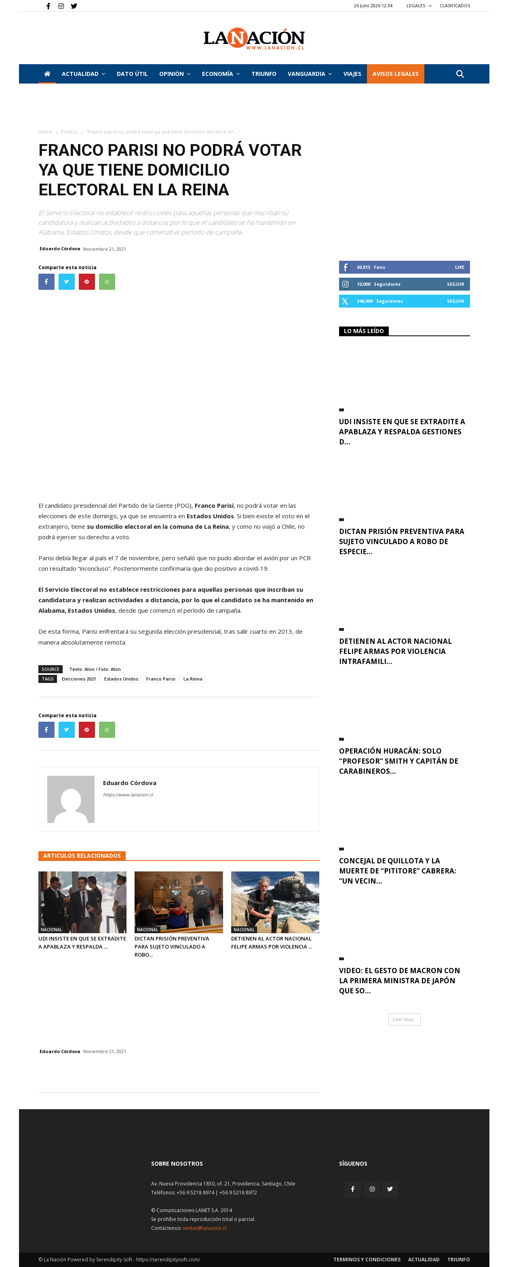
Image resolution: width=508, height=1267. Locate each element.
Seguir (455, 284)
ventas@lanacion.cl (204, 1228)
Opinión (174, 73)
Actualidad (83, 73)
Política (69, 131)
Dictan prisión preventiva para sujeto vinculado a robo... (172, 946)
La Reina (192, 679)
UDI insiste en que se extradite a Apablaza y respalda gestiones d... (402, 431)
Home (45, 131)
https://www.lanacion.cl (128, 795)
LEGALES (419, 5)
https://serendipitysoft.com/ (168, 1259)
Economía (221, 73)
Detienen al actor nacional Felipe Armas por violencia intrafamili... (395, 651)
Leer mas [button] (403, 1019)
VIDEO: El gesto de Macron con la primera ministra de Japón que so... (399, 980)
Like (459, 267)
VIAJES (352, 73)
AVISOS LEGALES (396, 73)
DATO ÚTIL (132, 73)
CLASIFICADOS (455, 5)
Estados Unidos (121, 679)
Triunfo (263, 73)
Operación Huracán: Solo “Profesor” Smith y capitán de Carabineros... (398, 761)
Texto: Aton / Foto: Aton (95, 669)
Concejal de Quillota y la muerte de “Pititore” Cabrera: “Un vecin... (397, 871)
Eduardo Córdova (60, 248)
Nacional (51, 929)
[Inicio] (47, 74)
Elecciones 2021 (79, 679)
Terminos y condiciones (366, 1259)
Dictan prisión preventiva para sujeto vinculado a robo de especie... (401, 541)
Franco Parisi (160, 679)
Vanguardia (310, 73)
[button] (460, 74)
